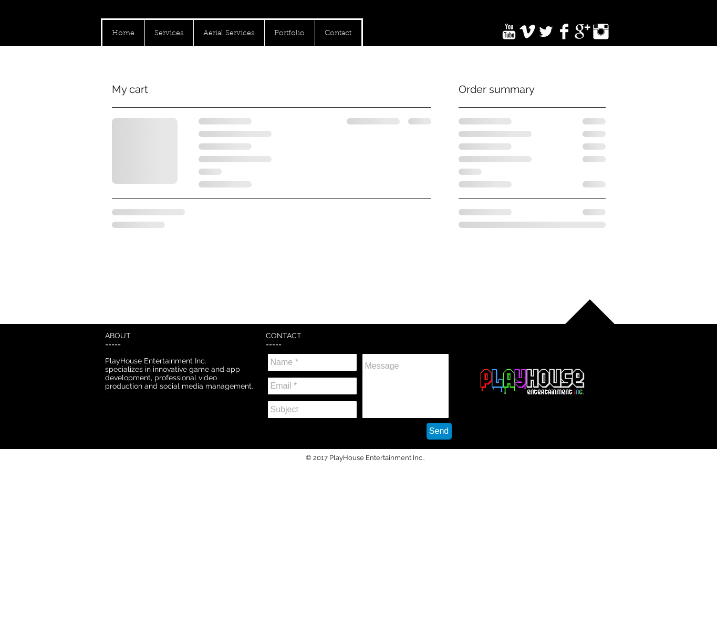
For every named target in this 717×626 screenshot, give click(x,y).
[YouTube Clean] (509, 31)
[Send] (439, 431)
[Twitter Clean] (546, 31)
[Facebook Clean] (564, 31)
